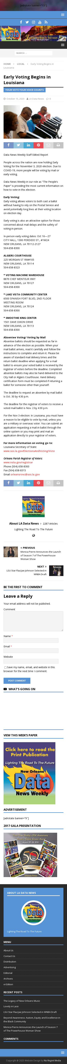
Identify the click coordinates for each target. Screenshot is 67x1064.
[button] (62, 14)
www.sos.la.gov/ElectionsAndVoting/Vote (29, 451)
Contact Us (9, 956)
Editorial (8, 973)
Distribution (10, 961)
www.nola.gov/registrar (18, 462)
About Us (8, 950)
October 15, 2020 (15, 98)
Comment (9, 609)
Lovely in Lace (11, 1006)
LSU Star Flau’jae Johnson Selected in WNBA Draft (30, 1012)
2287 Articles (50, 523)
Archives (8, 978)
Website (8, 656)
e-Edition (8, 984)
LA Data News (36, 98)
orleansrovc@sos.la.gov (25, 474)
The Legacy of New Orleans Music (22, 1000)
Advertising (10, 967)
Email (7, 646)
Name (7, 636)
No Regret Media (52, 1060)
